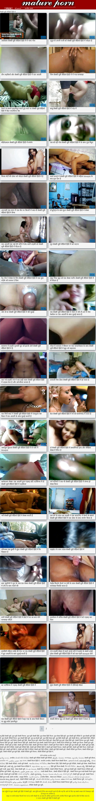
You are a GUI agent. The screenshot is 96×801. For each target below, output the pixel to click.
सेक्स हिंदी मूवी (69, 740)
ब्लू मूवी (25, 782)
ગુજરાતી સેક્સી (73, 761)
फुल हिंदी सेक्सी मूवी (62, 738)
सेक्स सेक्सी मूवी (20, 769)
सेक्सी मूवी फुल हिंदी (88, 745)
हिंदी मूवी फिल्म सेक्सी (57, 766)
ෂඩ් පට (37, 771)
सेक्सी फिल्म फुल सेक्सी (36, 743)
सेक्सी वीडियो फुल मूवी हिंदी (11, 752)
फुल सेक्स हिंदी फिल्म (46, 736)
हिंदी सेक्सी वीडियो (11, 763)
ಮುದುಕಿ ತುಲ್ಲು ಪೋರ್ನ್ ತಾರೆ (9, 779)
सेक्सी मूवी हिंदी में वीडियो (26, 749)
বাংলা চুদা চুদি (67, 774)
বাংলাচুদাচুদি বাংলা (6, 785)
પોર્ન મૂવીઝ (89, 779)
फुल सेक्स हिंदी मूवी (60, 736)
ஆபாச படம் (45, 766)
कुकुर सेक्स (10, 769)
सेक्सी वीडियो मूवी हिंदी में (45, 752)
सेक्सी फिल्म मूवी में (50, 743)
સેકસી (45, 782)
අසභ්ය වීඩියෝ (68, 777)
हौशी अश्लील (14, 777)
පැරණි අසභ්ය (34, 777)
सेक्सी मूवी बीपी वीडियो (7, 747)
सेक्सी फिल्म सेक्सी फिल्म (59, 761)
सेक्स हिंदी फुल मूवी (58, 740)
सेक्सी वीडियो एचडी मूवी (27, 779)
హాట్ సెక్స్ (10, 766)
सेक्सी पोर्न (38, 782)
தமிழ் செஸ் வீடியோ (80, 782)
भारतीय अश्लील (46, 761)
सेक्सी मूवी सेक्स (82, 763)
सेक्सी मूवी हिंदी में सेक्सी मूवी (48, 4)
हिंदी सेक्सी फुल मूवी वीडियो (67, 763)
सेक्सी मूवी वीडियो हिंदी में (38, 747)
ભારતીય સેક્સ (34, 763)
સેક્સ (49, 782)
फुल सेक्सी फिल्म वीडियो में (22, 766)
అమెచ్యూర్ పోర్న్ (85, 761)
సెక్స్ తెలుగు (16, 771)
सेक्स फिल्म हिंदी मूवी (45, 740)
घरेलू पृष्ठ (8, 8)
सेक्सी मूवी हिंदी (67, 747)
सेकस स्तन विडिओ (56, 777)
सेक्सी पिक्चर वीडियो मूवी (85, 769)
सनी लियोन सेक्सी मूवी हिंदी (18, 740)
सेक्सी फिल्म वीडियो (43, 769)
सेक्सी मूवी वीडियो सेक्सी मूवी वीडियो (41, 758)
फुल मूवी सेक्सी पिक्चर (19, 736)
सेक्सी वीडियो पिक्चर (57, 769)
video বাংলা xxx (66, 779)
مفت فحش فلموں (27, 771)
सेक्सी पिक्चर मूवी (78, 779)
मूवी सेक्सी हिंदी (85, 738)
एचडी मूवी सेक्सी (23, 763)
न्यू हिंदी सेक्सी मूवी (5, 736)
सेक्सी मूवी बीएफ (90, 758)
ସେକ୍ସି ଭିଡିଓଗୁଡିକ (6, 782)
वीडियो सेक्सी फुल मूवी (36, 785)
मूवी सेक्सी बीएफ (74, 738)
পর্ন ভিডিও (43, 763)
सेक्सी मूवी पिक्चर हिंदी (25, 745)
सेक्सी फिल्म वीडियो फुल (64, 743)
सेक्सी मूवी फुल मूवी (79, 774)
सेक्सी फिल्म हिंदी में (33, 761)
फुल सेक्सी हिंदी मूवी (24, 738)
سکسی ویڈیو (17, 782)
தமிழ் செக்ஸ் (55, 779)
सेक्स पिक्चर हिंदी (53, 763)
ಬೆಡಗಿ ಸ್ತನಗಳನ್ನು (36, 774)
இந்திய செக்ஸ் (58, 758)
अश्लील (12, 758)
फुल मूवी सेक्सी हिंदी (33, 736)
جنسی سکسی (14, 761)
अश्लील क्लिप (44, 777)
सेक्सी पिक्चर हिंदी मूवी (21, 743)
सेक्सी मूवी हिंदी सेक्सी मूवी (57, 749)
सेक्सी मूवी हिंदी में (11, 749)
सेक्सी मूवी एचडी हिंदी (10, 774)
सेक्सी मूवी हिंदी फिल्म (79, 747)
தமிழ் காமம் (4, 758)
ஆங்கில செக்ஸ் (78, 758)
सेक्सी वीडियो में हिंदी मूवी (61, 771)
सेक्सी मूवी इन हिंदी (11, 745)
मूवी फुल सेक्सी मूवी (70, 769)
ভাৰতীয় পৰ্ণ (4, 761)
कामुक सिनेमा (23, 777)
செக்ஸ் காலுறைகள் (21, 785)
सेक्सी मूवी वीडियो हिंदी (22, 747)
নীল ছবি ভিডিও (70, 766)
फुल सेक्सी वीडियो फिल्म (9, 738)
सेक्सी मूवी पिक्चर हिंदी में (40, 745)
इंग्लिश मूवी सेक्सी (5, 771)
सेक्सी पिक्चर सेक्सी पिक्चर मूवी (62, 782)
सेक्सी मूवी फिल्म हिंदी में (56, 745)
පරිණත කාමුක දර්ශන (82, 777)
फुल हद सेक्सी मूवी (36, 738)
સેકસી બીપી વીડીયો (22, 758)
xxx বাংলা (23, 761)
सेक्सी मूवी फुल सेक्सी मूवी (73, 745)
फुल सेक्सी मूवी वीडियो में (74, 736)
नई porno (18, 8)
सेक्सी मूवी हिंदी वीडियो (41, 749)
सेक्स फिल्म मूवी (33, 740)
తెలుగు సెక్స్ (81, 766)
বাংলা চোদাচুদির (24, 774)
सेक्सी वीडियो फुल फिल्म (73, 749)
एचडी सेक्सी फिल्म (47, 771)
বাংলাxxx (68, 758)
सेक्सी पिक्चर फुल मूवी (82, 740)
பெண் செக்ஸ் (31, 769)
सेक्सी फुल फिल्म (78, 743)
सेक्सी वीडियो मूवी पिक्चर (29, 752)
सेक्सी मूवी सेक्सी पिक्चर (54, 747)
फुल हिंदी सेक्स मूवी (49, 738)
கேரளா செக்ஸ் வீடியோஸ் (52, 774)
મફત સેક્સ (36, 766)
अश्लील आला (29, 8)
